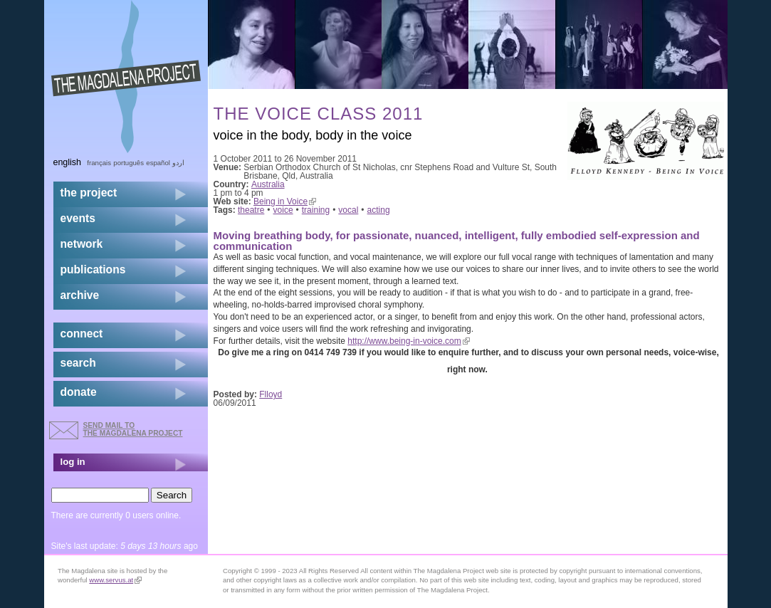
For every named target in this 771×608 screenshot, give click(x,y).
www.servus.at (115, 580)
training (316, 210)
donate (79, 392)
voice (283, 210)
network (82, 244)
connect (82, 333)
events (78, 218)
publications (93, 269)
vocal (348, 210)
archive (80, 295)
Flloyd (270, 394)
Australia (268, 184)
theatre (251, 210)
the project (89, 193)
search (78, 363)
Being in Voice (284, 201)
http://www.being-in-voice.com (408, 341)
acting (378, 210)
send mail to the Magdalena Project (133, 428)
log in (73, 461)
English (67, 162)
